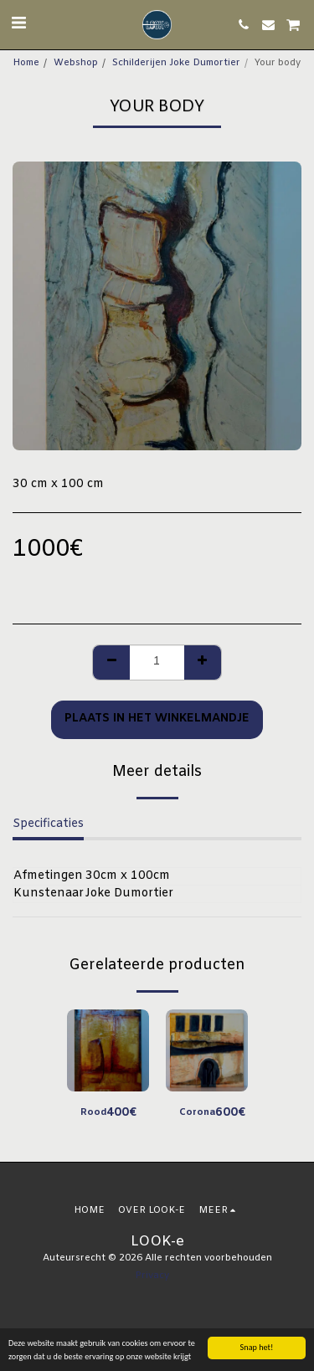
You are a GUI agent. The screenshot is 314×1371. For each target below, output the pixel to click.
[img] (108, 1050)
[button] (18, 24)
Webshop (76, 63)
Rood (93, 1113)
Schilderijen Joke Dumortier (176, 63)
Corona (197, 1113)
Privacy (152, 1276)
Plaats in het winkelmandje (157, 719)
